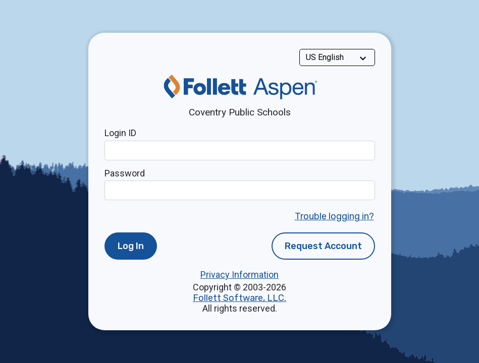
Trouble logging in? (334, 216)
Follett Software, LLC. (239, 297)
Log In (131, 246)
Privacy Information (239, 274)
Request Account (323, 246)
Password (124, 173)
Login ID (120, 133)
